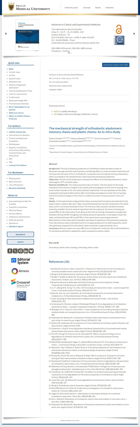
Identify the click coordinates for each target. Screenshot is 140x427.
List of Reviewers (16, 185)
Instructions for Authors (19, 135)
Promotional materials (19, 103)
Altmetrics (13, 223)
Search (20, 242)
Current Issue (14, 72)
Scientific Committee (18, 207)
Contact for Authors (18, 165)
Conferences (14, 97)
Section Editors (15, 213)
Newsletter (20, 234)
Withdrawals (14, 144)
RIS (55, 114)
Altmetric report (16, 226)
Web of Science (15, 181)
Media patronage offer (18, 100)
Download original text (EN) (116, 65)
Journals (86, 7)
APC (10, 159)
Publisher (110, 7)
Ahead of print (15, 81)
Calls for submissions (18, 94)
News (11, 69)
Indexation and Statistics (19, 217)
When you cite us (16, 113)
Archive (12, 75)
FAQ (10, 162)
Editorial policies (16, 220)
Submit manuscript (17, 132)
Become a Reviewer (17, 188)
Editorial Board (15, 210)
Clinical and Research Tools (20, 91)
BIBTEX (57, 111)
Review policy (14, 178)
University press (71, 7)
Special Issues (15, 78)
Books (98, 7)
